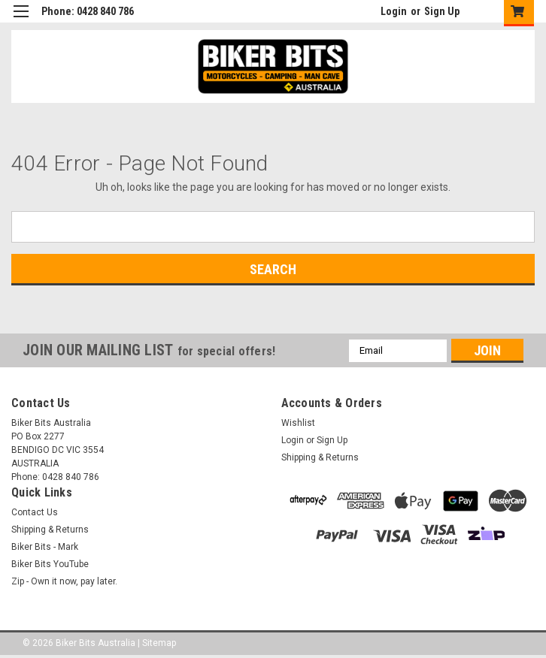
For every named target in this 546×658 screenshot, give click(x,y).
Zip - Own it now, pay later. (64, 581)
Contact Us (34, 512)
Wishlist (298, 423)
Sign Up (442, 11)
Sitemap (159, 643)
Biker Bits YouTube (50, 564)
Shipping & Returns (320, 457)
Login (394, 11)
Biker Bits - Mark (44, 547)
